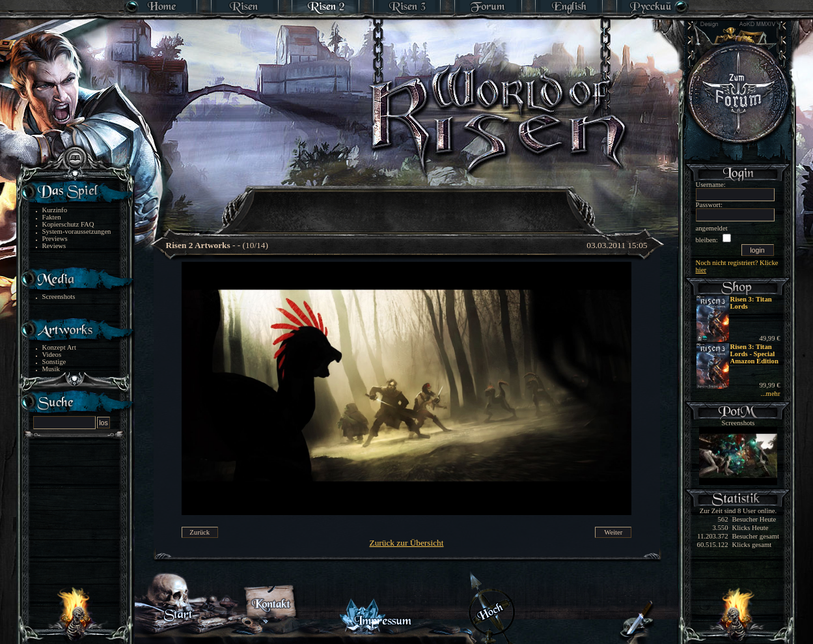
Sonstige (54, 361)
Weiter (613, 532)
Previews (55, 238)
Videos (52, 354)
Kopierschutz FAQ (68, 224)
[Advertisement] (407, 202)
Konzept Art (59, 347)
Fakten (51, 217)
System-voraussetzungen (76, 231)
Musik (51, 368)
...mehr (770, 393)
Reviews (54, 245)
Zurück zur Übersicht (407, 543)
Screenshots (59, 296)
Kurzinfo (54, 210)
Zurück (199, 532)
